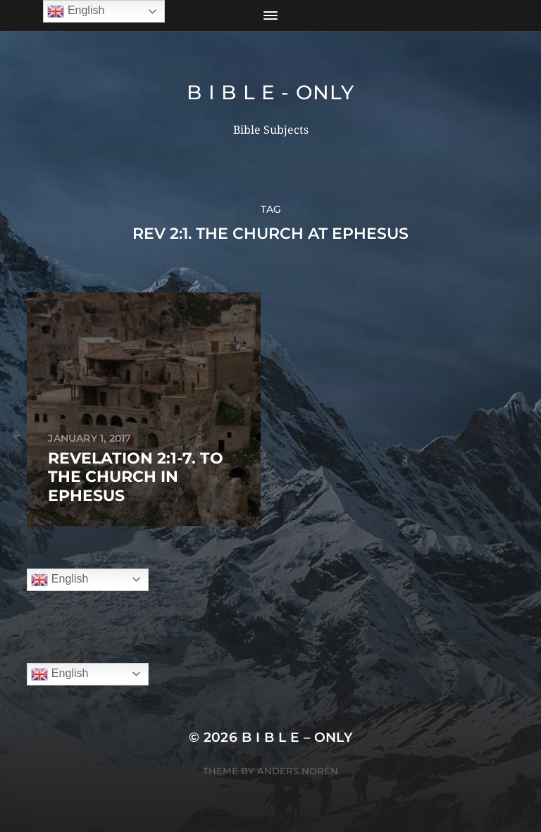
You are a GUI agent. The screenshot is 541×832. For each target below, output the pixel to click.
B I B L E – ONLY (297, 737)
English (59, 579)
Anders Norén (297, 770)
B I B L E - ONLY (270, 92)
